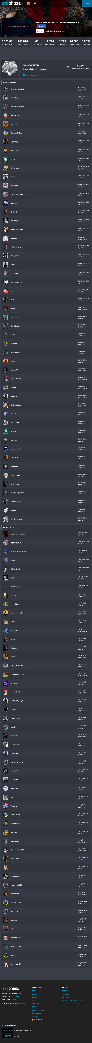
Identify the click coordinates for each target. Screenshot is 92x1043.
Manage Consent (38, 1010)
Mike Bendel (15, 997)
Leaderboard (50, 31)
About (34, 1001)
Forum (64, 31)
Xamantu (13, 1000)
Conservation (31, 65)
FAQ (33, 991)
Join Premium (37, 1020)
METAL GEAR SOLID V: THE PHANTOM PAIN (57, 22)
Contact (35, 1004)
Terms (34, 1017)
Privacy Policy (37, 1013)
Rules (34, 997)
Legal (34, 1007)
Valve (23, 1003)
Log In (87, 3)
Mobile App (36, 994)
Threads (65, 991)
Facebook (65, 997)
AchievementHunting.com (72, 1001)
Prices (58, 31)
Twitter (65, 994)
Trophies (39, 31)
